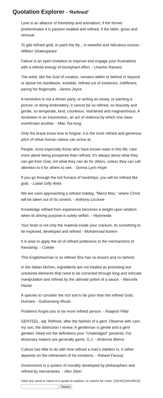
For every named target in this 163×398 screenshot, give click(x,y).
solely (72, 215)
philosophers (116, 365)
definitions (67, 333)
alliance (45, 23)
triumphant (71, 67)
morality (74, 365)
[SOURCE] (132, 381)
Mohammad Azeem (100, 231)
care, (136, 321)
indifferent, (129, 83)
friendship (66, 23)
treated (96, 267)
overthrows (30, 123)
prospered (60, 155)
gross (125, 29)
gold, (50, 45)
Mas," (112, 193)
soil (74, 295)
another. (48, 123)
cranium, (105, 225)
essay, (104, 99)
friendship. (30, 247)
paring (26, 89)
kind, (62, 111)
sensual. (28, 35)
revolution (32, 99)
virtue (39, 139)
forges (43, 311)
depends (28, 355)
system (56, 365)
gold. (25, 183)
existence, (110, 83)
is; (118, 349)
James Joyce (70, 89)
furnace (69, 177)
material (70, 225)
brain (34, 225)
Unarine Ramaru (108, 67)
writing (87, 99)
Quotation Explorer (39, 12)
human (50, 139)
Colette (48, 247)
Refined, (55, 321)
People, (27, 149)
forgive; (75, 133)
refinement (57, 355)
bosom (103, 257)
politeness (88, 241)
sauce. (113, 279)
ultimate (82, 279)
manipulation (32, 279)
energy (50, 67)
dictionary (29, 339)
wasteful (94, 45)
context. (65, 199)
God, (47, 161)
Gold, (128, 295)
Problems (29, 311)
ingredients (66, 267)
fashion (85, 321)
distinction (50, 327)
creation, (72, 77)
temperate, (48, 111)
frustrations (126, 61)
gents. (80, 339)
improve (79, 61)
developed (52, 231)
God (55, 77)
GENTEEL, (30, 321)
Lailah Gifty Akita (47, 183)
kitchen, (49, 267)
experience (71, 209)
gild (29, 45)
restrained (94, 111)
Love (25, 23)
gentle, (26, 111)
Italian (37, 267)
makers (44, 339)
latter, (114, 29)
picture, (27, 105)
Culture (27, 349)
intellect (108, 349)
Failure (27, 61)
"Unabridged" (96, 333)
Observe (116, 321)
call (138, 161)
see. (69, 167)
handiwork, (52, 83)
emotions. (86, 355)
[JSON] (119, 381)
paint (63, 45)
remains (87, 77)
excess (133, 45)
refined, (103, 105)
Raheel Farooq (110, 355)
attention (28, 167)
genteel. (28, 333)
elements (46, 273)
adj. (44, 321)
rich (68, 295)
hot (59, 177)
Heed (40, 333)
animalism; (92, 23)
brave (41, 133)
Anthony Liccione (89, 199)
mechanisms (119, 241)
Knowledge (30, 209)
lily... (79, 45)
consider (50, 295)
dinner (60, 99)
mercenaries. (50, 371)
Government (31, 365)
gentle (105, 327)
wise (32, 241)
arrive (81, 139)
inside (84, 225)
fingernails (47, 89)
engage (101, 61)
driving (41, 215)
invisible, (69, 83)
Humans (28, 301)
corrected (89, 273)
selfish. (84, 215)
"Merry (101, 193)
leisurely (122, 105)
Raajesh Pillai (116, 311)
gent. (103, 321)
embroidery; (59, 105)
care (133, 149)
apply (45, 241)
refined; (93, 29)
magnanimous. (123, 111)
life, (125, 149)
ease (106, 149)
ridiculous (118, 45)
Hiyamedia (102, 215)
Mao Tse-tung (69, 123)
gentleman (87, 327)
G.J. (90, 339)
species (30, 295)
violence (92, 117)
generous (133, 133)
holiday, (88, 193)
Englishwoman (41, 257)
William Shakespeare (39, 51)
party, (71, 99)
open (47, 61)
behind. (128, 257)
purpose (55, 215)
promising (116, 267)
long (115, 273)
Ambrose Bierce (110, 339)
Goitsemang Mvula (54, 301)
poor (92, 295)
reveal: (67, 327)
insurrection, (58, 117)
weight (107, 209)
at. (89, 139)
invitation (59, 61)
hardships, (90, 177)
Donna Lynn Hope (91, 167)
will (110, 177)
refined (39, 45)
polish (95, 279)
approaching (54, 193)
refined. (85, 155)
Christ (135, 193)
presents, (117, 333)
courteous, (76, 111)
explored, (34, 231)
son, (30, 327)
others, (100, 161)
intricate (134, 273)
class (128, 117)
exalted (72, 29)
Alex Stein (73, 371)
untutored (29, 273)
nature (63, 139)
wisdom (130, 209)
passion (58, 29)
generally (66, 339)
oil (59, 241)
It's (94, 155)
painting (122, 99)
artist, (33, 77)
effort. (86, 67)
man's (96, 349)
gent (126, 327)
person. (95, 311)
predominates (32, 29)
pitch (25, 139)
